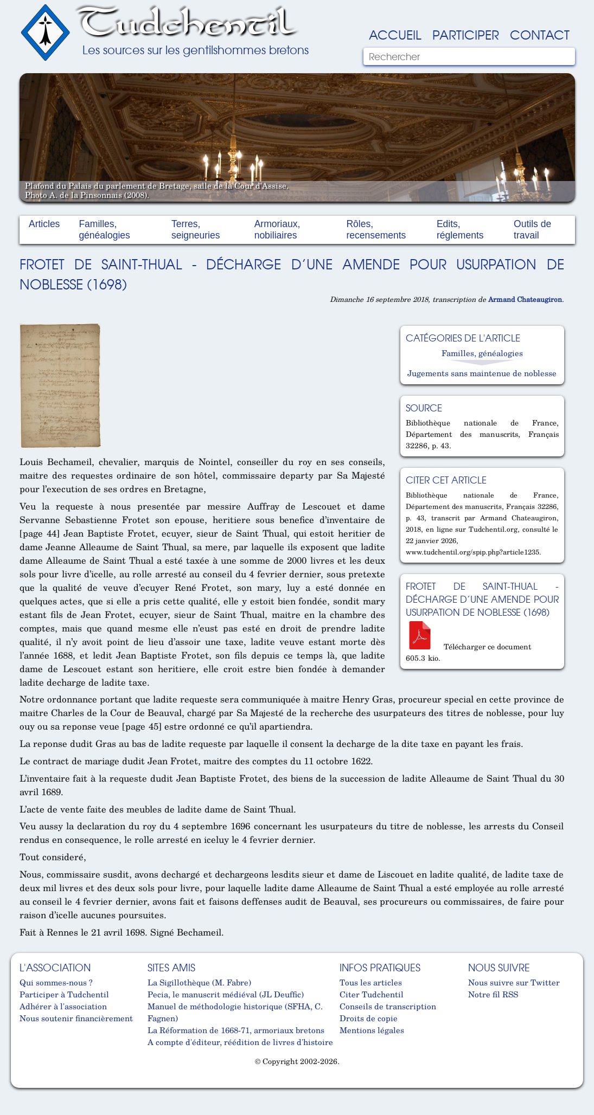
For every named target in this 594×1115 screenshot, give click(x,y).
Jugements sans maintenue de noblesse (482, 373)
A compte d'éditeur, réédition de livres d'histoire (240, 1042)
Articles (44, 223)
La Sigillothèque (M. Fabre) (199, 982)
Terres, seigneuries (195, 229)
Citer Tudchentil (372, 994)
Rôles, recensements (376, 229)
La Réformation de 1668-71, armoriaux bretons (236, 1030)
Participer (465, 34)
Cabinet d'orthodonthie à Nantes (28, 1083)
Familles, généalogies (104, 229)
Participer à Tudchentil (64, 994)
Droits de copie (369, 1018)
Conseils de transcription (388, 1006)
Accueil (395, 34)
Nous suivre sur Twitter (514, 982)
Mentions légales (372, 1030)
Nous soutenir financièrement (76, 1018)
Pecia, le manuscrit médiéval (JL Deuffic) (226, 994)
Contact (540, 34)
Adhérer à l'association (63, 1006)
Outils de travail (532, 229)
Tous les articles (371, 982)
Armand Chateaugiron (525, 299)
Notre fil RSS (493, 994)
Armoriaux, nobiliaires (277, 229)
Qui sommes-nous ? (56, 982)
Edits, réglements (460, 229)
